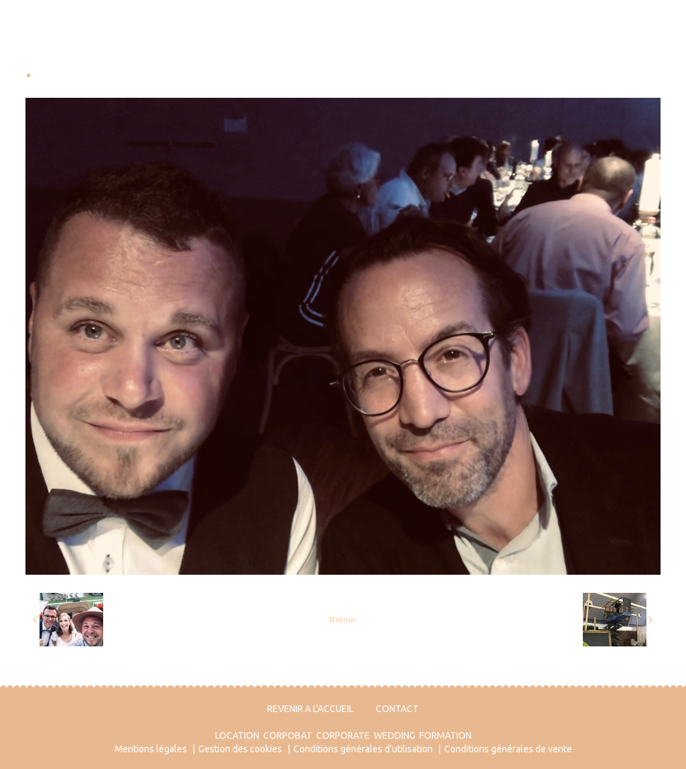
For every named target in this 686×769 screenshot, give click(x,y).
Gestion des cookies (240, 749)
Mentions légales (151, 749)
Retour (343, 619)
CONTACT (397, 708)
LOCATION (237, 735)
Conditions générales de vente (508, 749)
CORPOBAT (287, 735)
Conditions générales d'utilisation (363, 749)
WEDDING (394, 735)
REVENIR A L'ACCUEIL (310, 708)
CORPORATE (343, 735)
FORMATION (445, 735)
